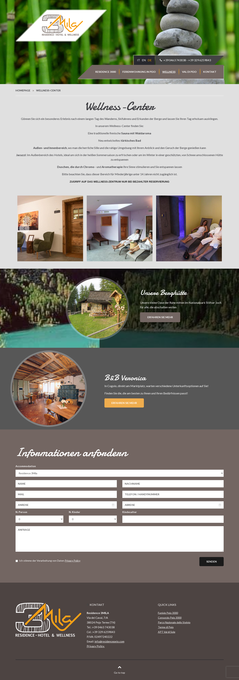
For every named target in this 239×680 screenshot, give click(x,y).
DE (150, 60)
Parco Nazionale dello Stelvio (174, 622)
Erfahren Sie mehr (160, 317)
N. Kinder (74, 512)
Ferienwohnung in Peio (139, 71)
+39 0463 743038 (174, 60)
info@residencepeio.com (109, 641)
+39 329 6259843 (199, 60)
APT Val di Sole (166, 631)
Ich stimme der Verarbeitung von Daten (48, 560)
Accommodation (26, 466)
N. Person (21, 512)
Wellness (168, 71)
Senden (211, 561)
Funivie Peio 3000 (168, 612)
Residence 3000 (105, 71)
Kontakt (209, 71)
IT (138, 60)
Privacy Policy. (96, 646)
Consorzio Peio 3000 (169, 617)
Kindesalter (129, 512)
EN (144, 60)
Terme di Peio (166, 627)
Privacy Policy (72, 560)
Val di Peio (189, 71)
